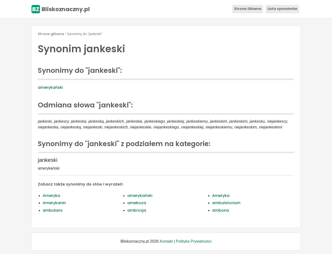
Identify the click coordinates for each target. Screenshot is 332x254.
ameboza (136, 203)
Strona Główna (247, 8)
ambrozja (136, 210)
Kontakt (166, 241)
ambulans (53, 210)
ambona (220, 210)
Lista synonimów (282, 8)
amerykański (50, 87)
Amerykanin (54, 203)
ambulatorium (226, 203)
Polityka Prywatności (194, 241)
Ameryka (51, 195)
